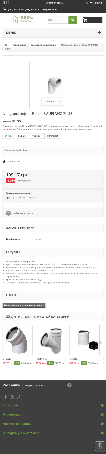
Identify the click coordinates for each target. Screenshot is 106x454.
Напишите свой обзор (16, 150)
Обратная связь (54, 3)
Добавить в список (22, 213)
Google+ (36, 136)
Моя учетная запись (17, 423)
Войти (98, 3)
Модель (7, 121)
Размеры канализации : (19, 193)
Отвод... (7, 358)
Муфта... (74, 358)
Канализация (19, 45)
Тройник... (41, 358)
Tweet (9, 136)
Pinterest (52, 136)
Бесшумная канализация (43, 45)
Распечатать (14, 161)
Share (22, 136)
